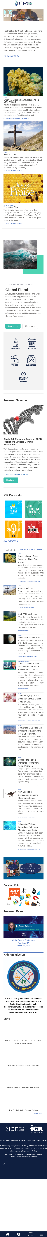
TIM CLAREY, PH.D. (25, 752)
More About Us (11, 56)
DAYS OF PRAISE (8, 205)
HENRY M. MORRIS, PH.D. (27, 607)
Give (34, 1140)
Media (23, 1140)
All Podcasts (10, 541)
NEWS (5, 98)
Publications (15, 1140)
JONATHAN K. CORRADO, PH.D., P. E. (30, 581)
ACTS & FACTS (29, 549)
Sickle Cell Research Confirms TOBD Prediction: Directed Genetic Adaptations (22, 442)
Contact (39, 1154)
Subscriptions (30, 1154)
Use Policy (8, 1154)
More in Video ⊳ (39, 1113)
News (8, 1140)
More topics (30, 326)
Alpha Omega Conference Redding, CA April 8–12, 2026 (23, 943)
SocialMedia (30, 1234)
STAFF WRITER (24, 630)
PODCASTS (40, 549)
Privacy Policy (18, 1154)
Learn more (13, 326)
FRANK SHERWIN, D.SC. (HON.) (28, 656)
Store (39, 1140)
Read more (11, 480)
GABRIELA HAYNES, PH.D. (27, 817)
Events (28, 1140)
